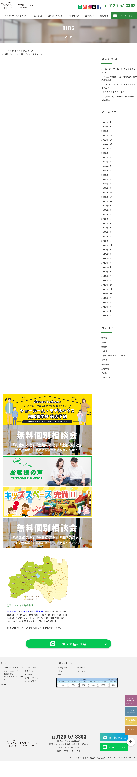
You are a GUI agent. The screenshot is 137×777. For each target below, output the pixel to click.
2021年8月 (106, 166)
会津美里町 (37, 611)
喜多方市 (25, 611)
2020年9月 (106, 205)
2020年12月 (107, 192)
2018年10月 (107, 293)
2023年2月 (106, 126)
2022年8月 (106, 153)
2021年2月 (106, 183)
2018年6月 (106, 311)
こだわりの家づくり (11, 671)
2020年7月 (106, 214)
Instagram (62, 667)
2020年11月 (107, 197)
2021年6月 (106, 175)
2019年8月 (106, 249)
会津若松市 (13, 611)
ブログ (60, 674)
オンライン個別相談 (131, 700)
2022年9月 (106, 148)
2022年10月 (107, 144)
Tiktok (61, 671)
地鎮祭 (104, 346)
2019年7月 (106, 254)
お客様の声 (74, 15)
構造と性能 (8, 673)
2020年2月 (106, 236)
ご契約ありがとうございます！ (114, 355)
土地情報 (105, 368)
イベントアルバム (31, 678)
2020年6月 (106, 219)
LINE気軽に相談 (118, 747)
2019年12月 (107, 245)
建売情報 (105, 364)
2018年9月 (106, 298)
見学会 (104, 360)
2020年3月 (106, 232)
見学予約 (131, 711)
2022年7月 (106, 157)
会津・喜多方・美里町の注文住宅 (92, 757)
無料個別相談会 (117, 737)
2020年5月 (106, 223)
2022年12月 (107, 135)
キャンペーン (106, 377)
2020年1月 (106, 241)
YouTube (81, 667)
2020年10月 (107, 201)
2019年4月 (106, 267)
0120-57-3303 (122, 5)
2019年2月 (106, 276)
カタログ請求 (131, 720)
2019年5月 (106, 263)
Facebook (81, 671)
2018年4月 (106, 315)
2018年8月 (106, 302)
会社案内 (104, 15)
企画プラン (90, 15)
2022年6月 (106, 161)
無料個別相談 (127, 15)
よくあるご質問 (31, 681)
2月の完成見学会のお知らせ (113, 92)
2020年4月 (106, 227)
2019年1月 (106, 280)
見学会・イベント (55, 15)
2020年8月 (106, 210)
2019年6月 (106, 258)
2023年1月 (106, 131)
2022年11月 (107, 139)
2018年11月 (107, 289)
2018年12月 (107, 284)
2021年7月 (106, 170)
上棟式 (104, 351)
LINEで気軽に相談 (68, 644)
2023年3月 (106, 122)
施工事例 (38, 15)
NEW (103, 342)
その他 (104, 373)
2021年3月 (106, 179)
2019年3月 (106, 271)
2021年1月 (106, 188)
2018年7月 (106, 306)
